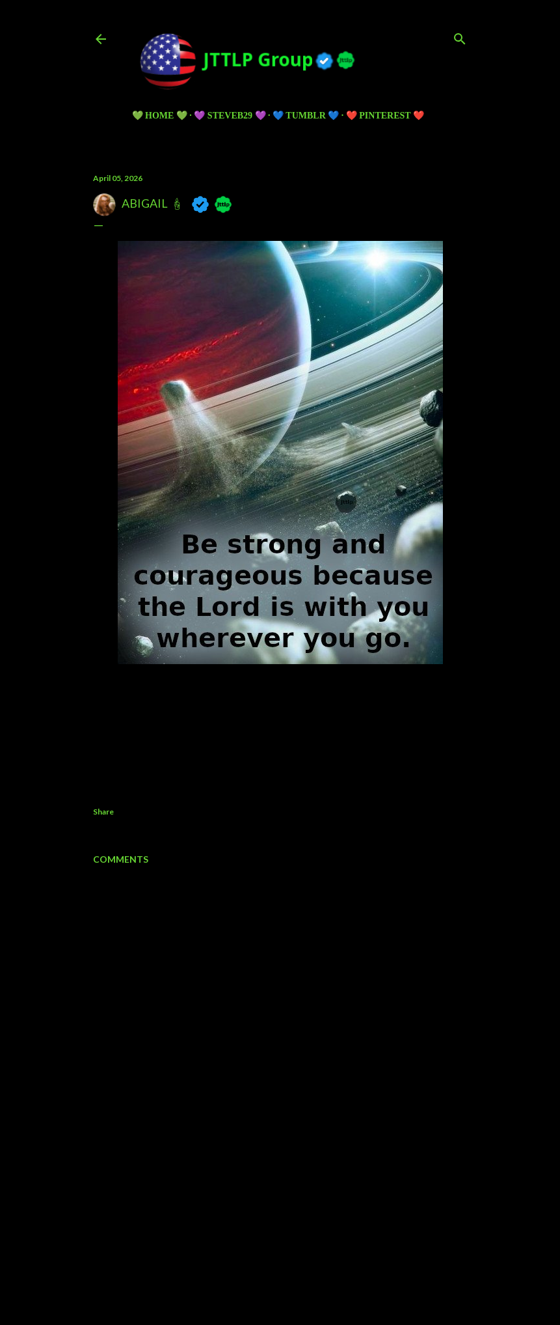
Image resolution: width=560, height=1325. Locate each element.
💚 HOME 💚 (159, 115)
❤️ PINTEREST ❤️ (385, 115)
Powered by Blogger (280, 1241)
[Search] (460, 36)
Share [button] (103, 811)
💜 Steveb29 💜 (229, 115)
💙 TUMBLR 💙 (306, 115)
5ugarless (312, 1266)
